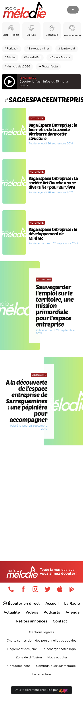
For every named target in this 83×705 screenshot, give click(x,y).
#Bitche (10, 57)
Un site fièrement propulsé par (41, 691)
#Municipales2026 (17, 66)
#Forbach (11, 48)
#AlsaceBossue (59, 57)
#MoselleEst (32, 57)
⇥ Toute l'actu (48, 66)
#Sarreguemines (38, 48)
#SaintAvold (66, 48)
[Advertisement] (41, 494)
